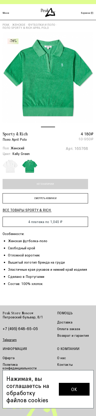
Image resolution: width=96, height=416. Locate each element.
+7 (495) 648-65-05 (20, 329)
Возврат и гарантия (73, 335)
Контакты (65, 364)
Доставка (64, 322)
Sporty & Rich (15, 134)
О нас (61, 358)
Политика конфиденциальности (20, 366)
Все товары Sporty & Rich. (27, 210)
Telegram (10, 340)
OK (74, 389)
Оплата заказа (68, 329)
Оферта (9, 358)
